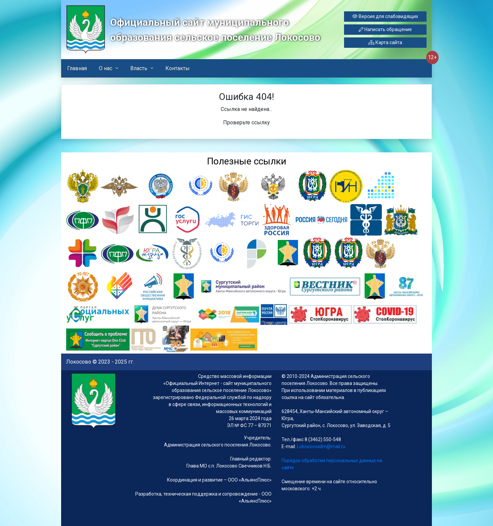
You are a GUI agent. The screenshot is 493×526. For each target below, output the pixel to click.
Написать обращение (385, 29)
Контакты (177, 68)
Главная (77, 68)
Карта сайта (385, 42)
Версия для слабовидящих (385, 16)
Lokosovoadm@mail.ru (320, 446)
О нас (105, 68)
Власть (138, 68)
